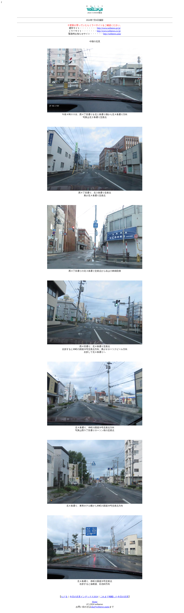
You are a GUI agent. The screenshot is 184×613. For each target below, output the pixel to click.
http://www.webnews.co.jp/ (109, 31)
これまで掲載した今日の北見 (114, 596)
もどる (64, 596)
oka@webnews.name (100, 607)
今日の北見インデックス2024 (84, 596)
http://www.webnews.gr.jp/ (109, 28)
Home (94, 602)
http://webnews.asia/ (112, 34)
